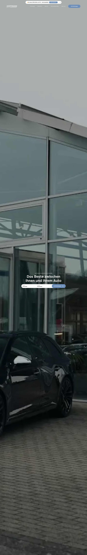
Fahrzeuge (32, 6)
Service (46, 6)
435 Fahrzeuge (74, 6)
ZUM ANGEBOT (53, 2)
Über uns (63, 6)
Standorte (39, 6)
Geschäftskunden (55, 6)
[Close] (60, 2)
